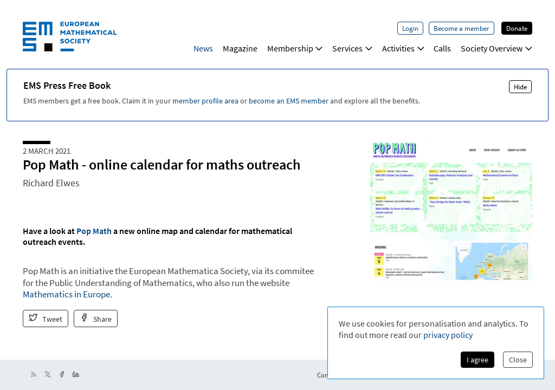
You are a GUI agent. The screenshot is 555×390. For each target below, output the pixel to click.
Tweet (45, 318)
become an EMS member (288, 101)
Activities (403, 48)
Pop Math (94, 230)
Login (410, 28)
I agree (477, 360)
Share (96, 318)
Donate (516, 28)
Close (518, 360)
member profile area (205, 101)
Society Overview (496, 48)
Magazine (240, 48)
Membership (295, 48)
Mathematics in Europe (66, 294)
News (203, 48)
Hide (520, 86)
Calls (442, 48)
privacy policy (448, 334)
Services (352, 48)
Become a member (461, 28)
